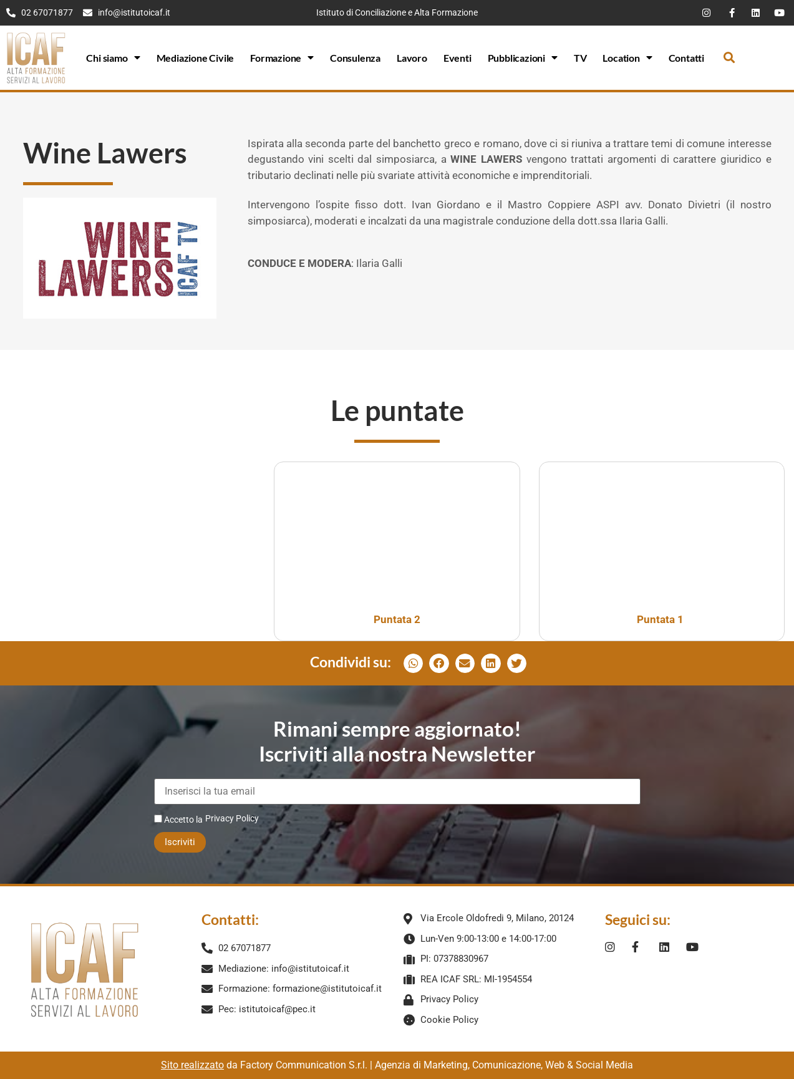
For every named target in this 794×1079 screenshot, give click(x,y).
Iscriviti (180, 842)
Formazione (282, 57)
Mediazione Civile (196, 58)
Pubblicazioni (523, 57)
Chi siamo (113, 57)
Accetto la (178, 819)
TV (580, 58)
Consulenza (355, 58)
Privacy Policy (232, 818)
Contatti (686, 58)
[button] (729, 57)
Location (627, 57)
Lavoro (412, 58)
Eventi (457, 58)
